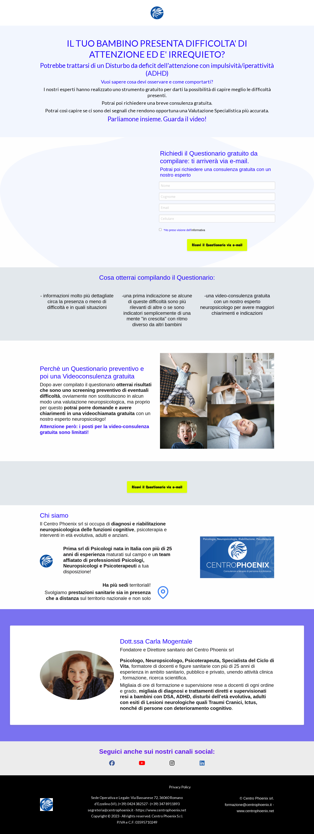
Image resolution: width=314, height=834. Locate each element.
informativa (198, 230)
